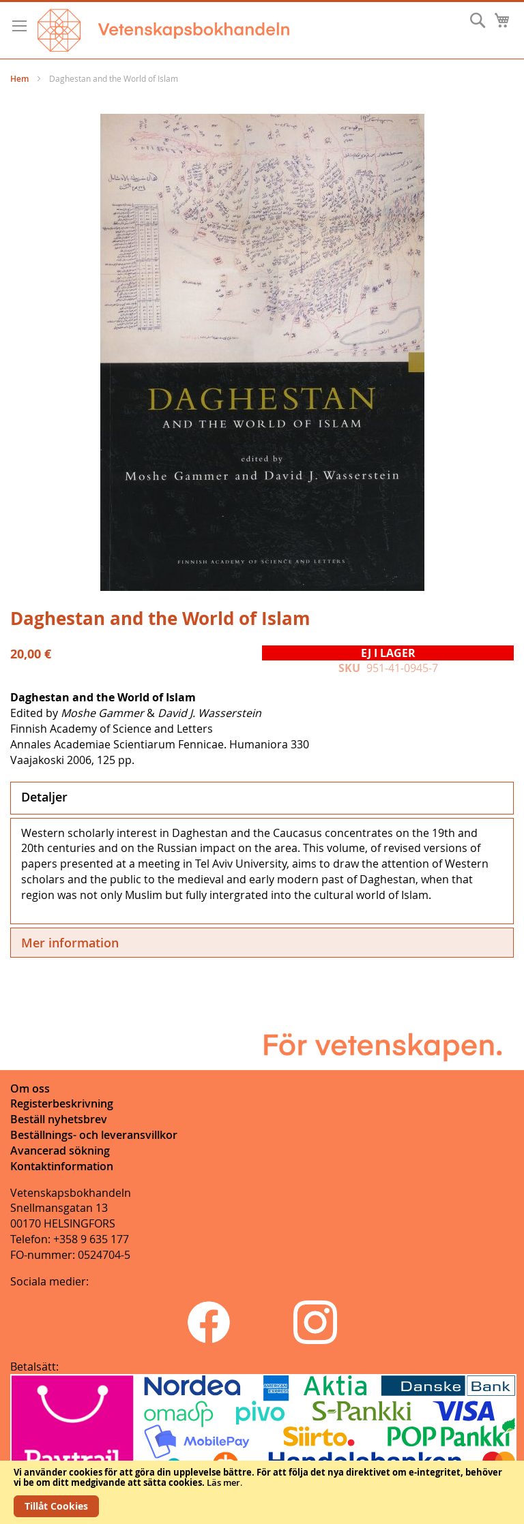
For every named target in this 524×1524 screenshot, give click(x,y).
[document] (262, 1492)
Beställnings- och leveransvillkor (93, 1134)
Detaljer (44, 797)
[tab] (262, 798)
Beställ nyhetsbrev (58, 1119)
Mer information (70, 942)
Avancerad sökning (60, 1150)
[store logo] (163, 30)
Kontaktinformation (61, 1166)
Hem (19, 79)
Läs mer (223, 1482)
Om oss (30, 1088)
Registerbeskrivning (61, 1103)
